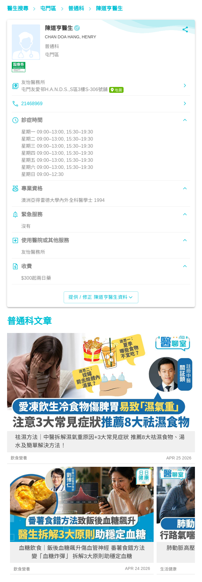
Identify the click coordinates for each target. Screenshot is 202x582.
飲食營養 (19, 458)
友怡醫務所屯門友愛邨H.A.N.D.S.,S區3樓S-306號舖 (72, 86)
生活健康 (168, 569)
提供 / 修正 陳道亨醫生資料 (101, 297)
